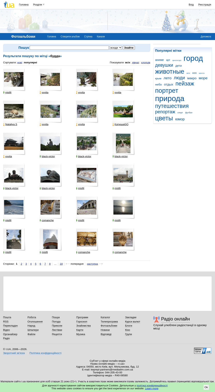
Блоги (128, 325)
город (193, 58)
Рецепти (57, 334)
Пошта (7, 317)
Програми (82, 317)
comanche (47, 220)
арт (168, 59)
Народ (31, 325)
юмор (180, 119)
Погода (56, 321)
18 (61, 263)
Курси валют (132, 321)
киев (194, 73)
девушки (164, 65)
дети (178, 65)
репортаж (165, 111)
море (203, 78)
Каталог (105, 317)
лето (168, 78)
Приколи (57, 325)
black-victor (47, 156)
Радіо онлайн (175, 318)
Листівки (57, 329)
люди (179, 77)
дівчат (135, 62)
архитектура (176, 60)
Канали (101, 36)
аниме (159, 59)
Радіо (6, 338)
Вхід (191, 4)
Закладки (130, 317)
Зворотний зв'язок (14, 353)
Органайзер (10, 334)
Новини (105, 329)
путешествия (172, 106)
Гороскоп (81, 321)
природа (169, 98)
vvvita (44, 92)
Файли (31, 334)
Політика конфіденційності (45, 353)
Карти (79, 329)
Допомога (206, 36)
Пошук (56, 317)
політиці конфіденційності (152, 385)
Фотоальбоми (109, 325)
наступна (92, 263)
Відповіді (106, 334)
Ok (206, 387)
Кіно (127, 329)
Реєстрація (204, 4)
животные (169, 71)
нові (19, 62)
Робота (32, 317)
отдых (168, 84)
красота (202, 73)
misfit (7, 92)
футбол (188, 112)
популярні (30, 62)
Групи (128, 334)
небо (158, 84)
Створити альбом (70, 36)
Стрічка (88, 36)
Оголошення (35, 321)
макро (192, 78)
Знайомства (83, 325)
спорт (180, 112)
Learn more (151, 388)
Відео (6, 329)
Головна (23, 4)
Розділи (37, 4)
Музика (80, 334)
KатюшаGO (120, 124)
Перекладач (10, 325)
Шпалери (33, 329)
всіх (127, 62)
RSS (6, 321)
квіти (188, 73)
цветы (164, 118)
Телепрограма (109, 321)
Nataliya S (10, 124)
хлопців (145, 62)
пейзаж (184, 83)
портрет (166, 90)
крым (158, 78)
